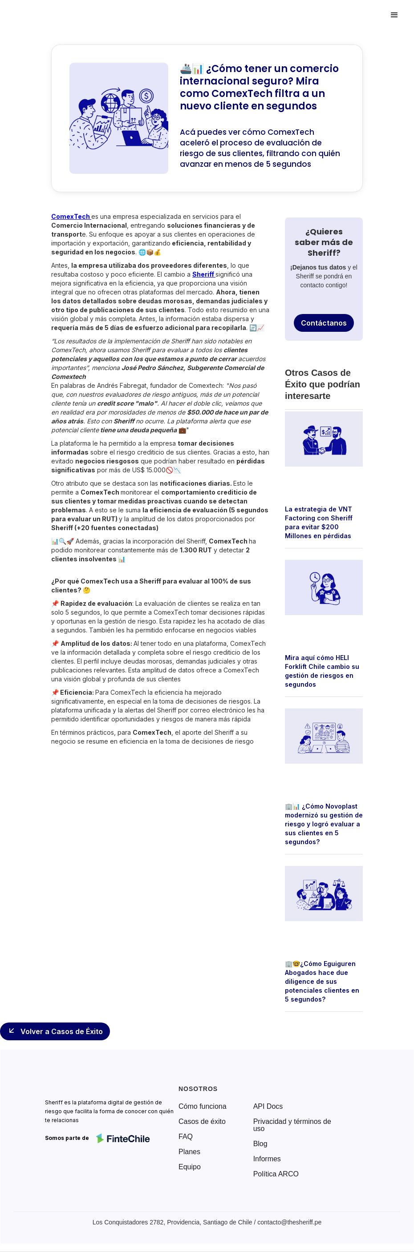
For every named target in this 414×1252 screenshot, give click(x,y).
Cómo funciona (203, 1106)
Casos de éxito (202, 1121)
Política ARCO (276, 1174)
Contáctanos (324, 322)
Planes (189, 1151)
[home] (46, 15)
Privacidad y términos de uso (292, 1125)
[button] (394, 15)
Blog (260, 1143)
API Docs (268, 1106)
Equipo (190, 1167)
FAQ (186, 1136)
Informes (267, 1159)
